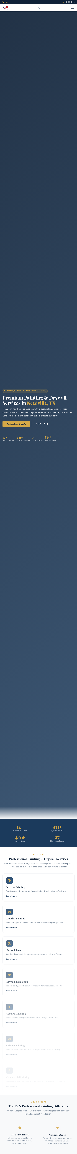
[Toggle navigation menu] (73, 8)
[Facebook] (66, 2)
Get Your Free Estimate (16, 424)
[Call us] (39, 8)
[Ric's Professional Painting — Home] (5, 7)
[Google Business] (71, 2)
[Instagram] (69, 2)
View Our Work (42, 424)
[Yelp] (74, 2)
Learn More (11, 898)
